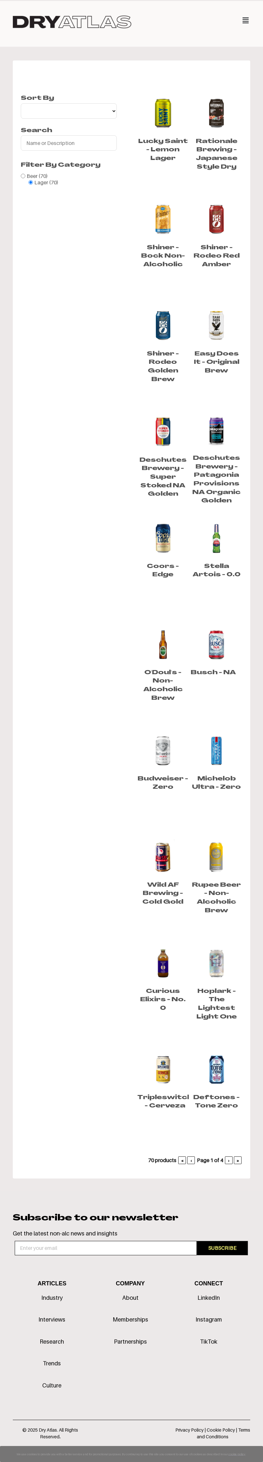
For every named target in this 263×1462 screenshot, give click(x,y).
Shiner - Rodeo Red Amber (217, 256)
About (130, 1297)
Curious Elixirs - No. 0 (163, 999)
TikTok (208, 1341)
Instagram (208, 1319)
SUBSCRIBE (222, 1248)
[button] (191, 20)
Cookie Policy (221, 1430)
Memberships (130, 1319)
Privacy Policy (189, 1430)
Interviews (51, 1319)
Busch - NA (213, 673)
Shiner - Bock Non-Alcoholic (163, 256)
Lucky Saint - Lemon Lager (163, 150)
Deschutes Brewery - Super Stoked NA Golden (163, 477)
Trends (52, 1363)
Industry (52, 1297)
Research (52, 1341)
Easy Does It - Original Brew (216, 362)
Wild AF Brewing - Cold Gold (162, 893)
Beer (37, 176)
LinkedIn (208, 1297)
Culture (51, 1385)
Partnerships (130, 1341)
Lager (46, 182)
